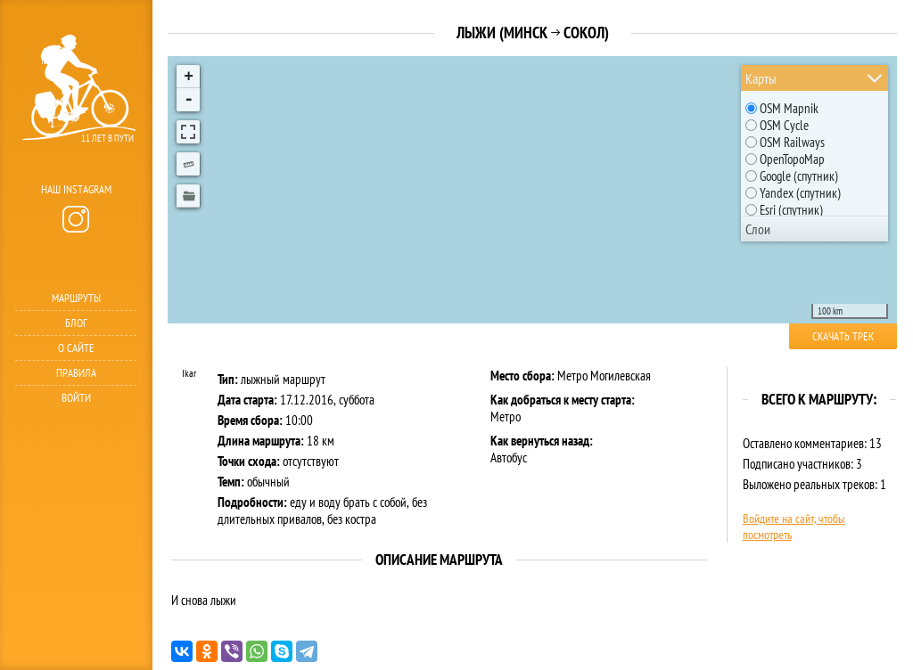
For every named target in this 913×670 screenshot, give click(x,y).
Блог (76, 323)
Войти (76, 397)
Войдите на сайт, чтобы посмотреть (794, 527)
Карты (761, 78)
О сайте (76, 347)
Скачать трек (843, 336)
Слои (757, 229)
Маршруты (76, 298)
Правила (76, 372)
